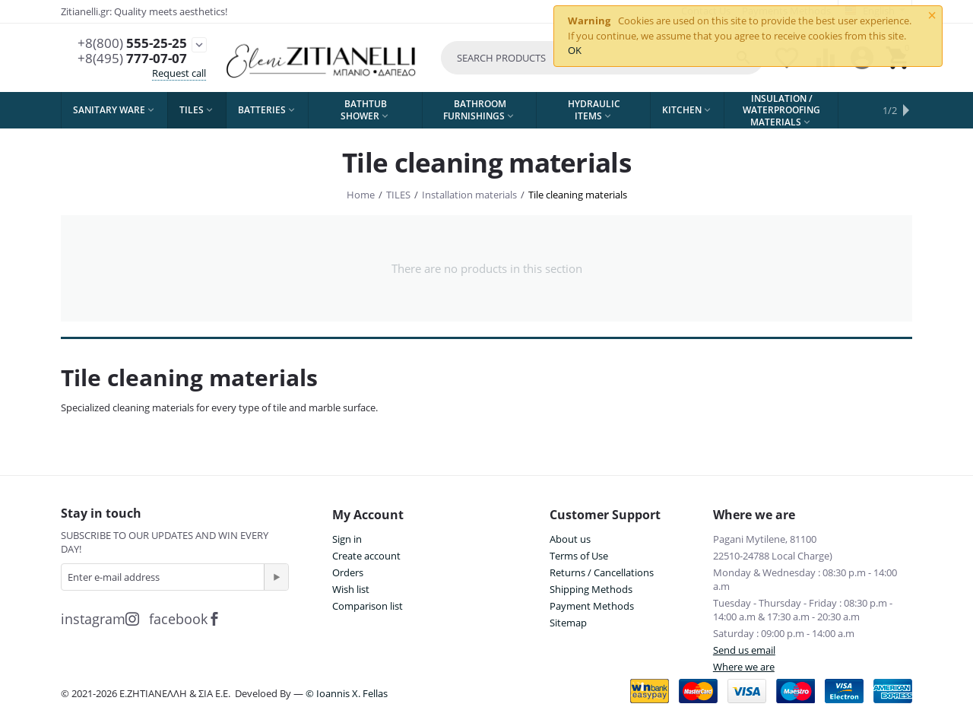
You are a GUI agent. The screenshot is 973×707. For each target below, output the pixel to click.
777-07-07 (132, 58)
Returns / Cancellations (602, 572)
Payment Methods (592, 606)
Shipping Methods (591, 589)
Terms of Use (579, 556)
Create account (366, 556)
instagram (100, 619)
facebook (185, 619)
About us (570, 539)
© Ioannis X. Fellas (347, 693)
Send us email (744, 650)
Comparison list (367, 606)
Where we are (744, 667)
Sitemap (568, 622)
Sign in (347, 539)
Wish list (350, 589)
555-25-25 (132, 43)
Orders (347, 572)
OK (575, 50)
